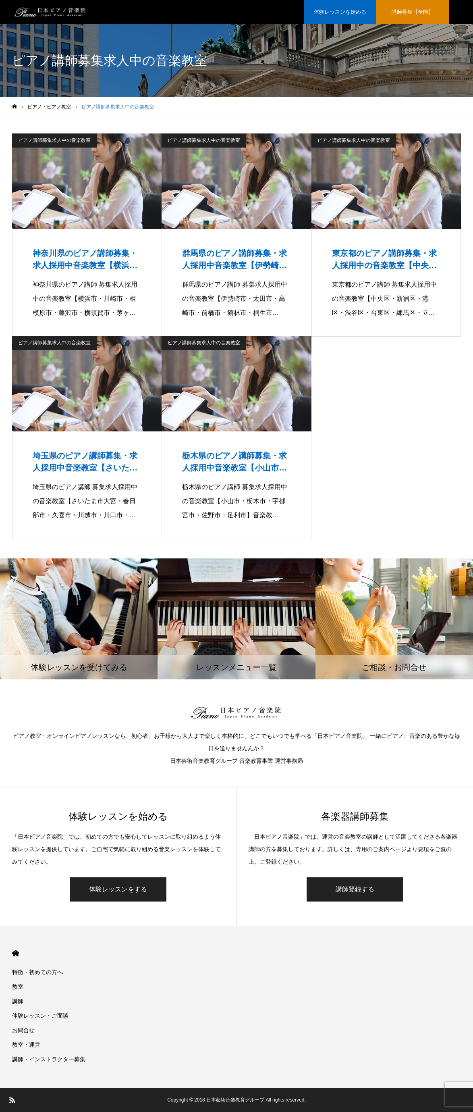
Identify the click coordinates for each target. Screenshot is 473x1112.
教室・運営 (26, 1044)
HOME (15, 953)
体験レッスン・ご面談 (40, 1015)
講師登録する (355, 889)
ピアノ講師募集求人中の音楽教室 (54, 140)
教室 (17, 986)
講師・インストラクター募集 (48, 1059)
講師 (17, 1001)
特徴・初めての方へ (37, 972)
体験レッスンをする (118, 889)
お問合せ (23, 1030)
